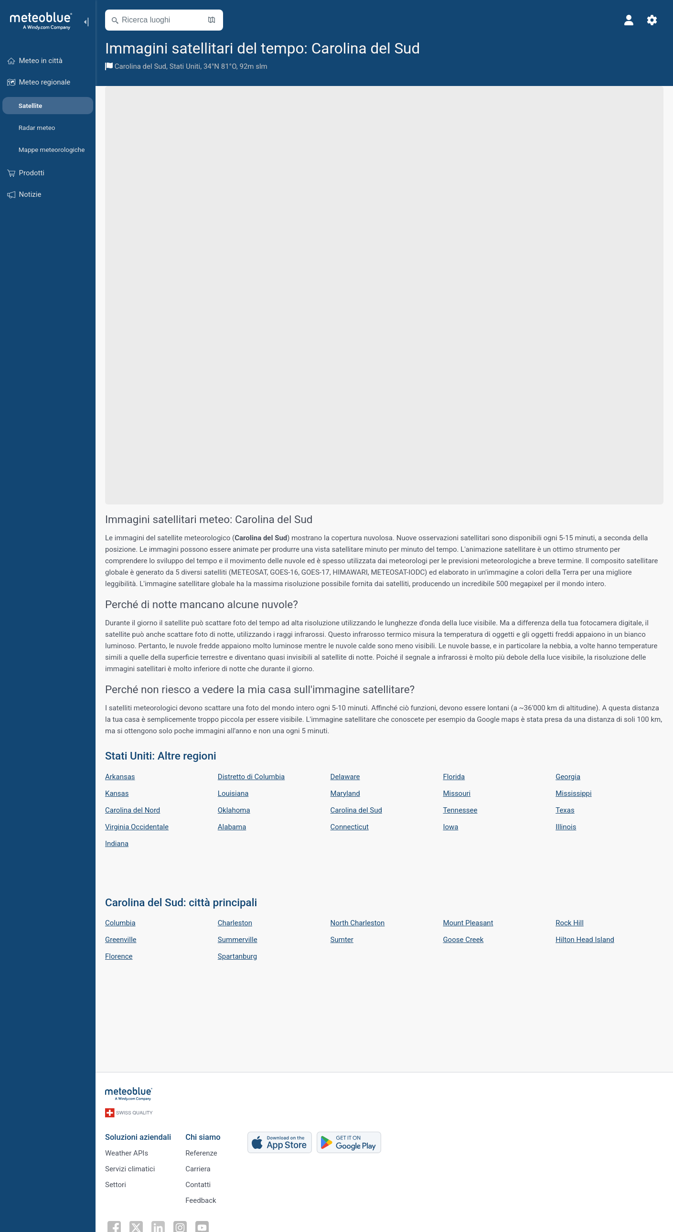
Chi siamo (203, 1137)
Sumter (342, 939)
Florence (118, 956)
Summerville (237, 939)
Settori (115, 1184)
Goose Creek (463, 939)
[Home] (38, 21)
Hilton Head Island (584, 939)
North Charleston (358, 923)
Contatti (198, 1184)
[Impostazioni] (652, 20)
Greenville (121, 939)
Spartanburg (237, 956)
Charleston (235, 923)
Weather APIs (126, 1153)
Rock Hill (569, 923)
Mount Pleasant (468, 923)
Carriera (198, 1169)
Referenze (201, 1153)
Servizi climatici (130, 1169)
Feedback (200, 1200)
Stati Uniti (185, 66)
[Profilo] (629, 20)
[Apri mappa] (211, 20)
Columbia (120, 923)
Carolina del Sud (140, 66)
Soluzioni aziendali (138, 1137)
